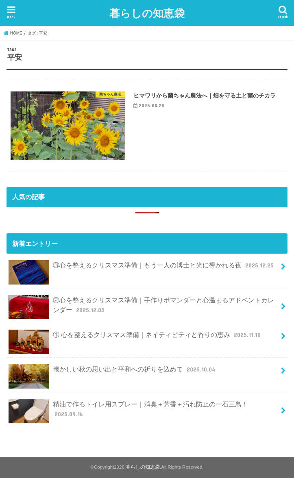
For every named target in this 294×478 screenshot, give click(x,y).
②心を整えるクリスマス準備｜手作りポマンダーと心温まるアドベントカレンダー (141, 307)
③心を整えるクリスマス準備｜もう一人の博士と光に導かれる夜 (142, 268)
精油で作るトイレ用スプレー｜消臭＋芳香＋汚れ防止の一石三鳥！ (128, 411)
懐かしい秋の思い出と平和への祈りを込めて (113, 372)
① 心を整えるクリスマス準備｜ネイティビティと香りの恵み (135, 338)
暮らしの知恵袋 (147, 13)
